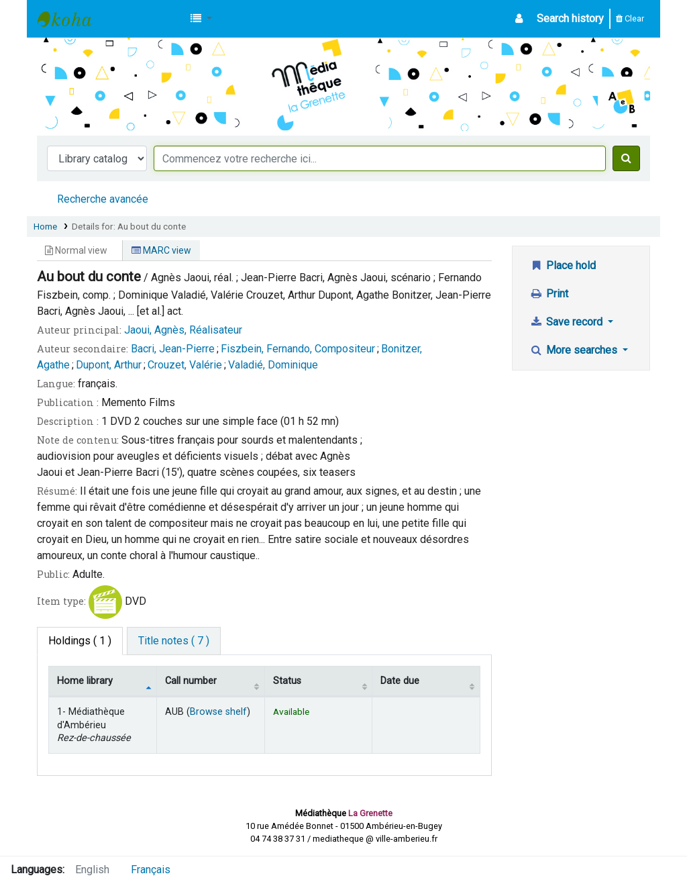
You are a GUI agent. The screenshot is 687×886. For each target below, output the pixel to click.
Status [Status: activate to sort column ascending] (287, 681)
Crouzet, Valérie (185, 364)
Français (150, 869)
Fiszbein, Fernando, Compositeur (298, 348)
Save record (567, 321)
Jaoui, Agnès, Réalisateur (183, 330)
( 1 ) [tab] (79, 640)
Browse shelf (218, 712)
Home (45, 226)
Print (548, 293)
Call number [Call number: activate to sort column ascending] (191, 681)
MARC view (161, 250)
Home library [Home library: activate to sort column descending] (85, 681)
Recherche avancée (102, 199)
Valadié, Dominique (273, 364)
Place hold (562, 265)
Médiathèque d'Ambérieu (71, 18)
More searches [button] (574, 350)
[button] (201, 18)
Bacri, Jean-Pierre (173, 348)
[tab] (174, 641)
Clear (630, 18)
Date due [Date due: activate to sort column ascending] (399, 681)
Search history (570, 18)
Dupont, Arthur (109, 364)
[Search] (626, 158)
